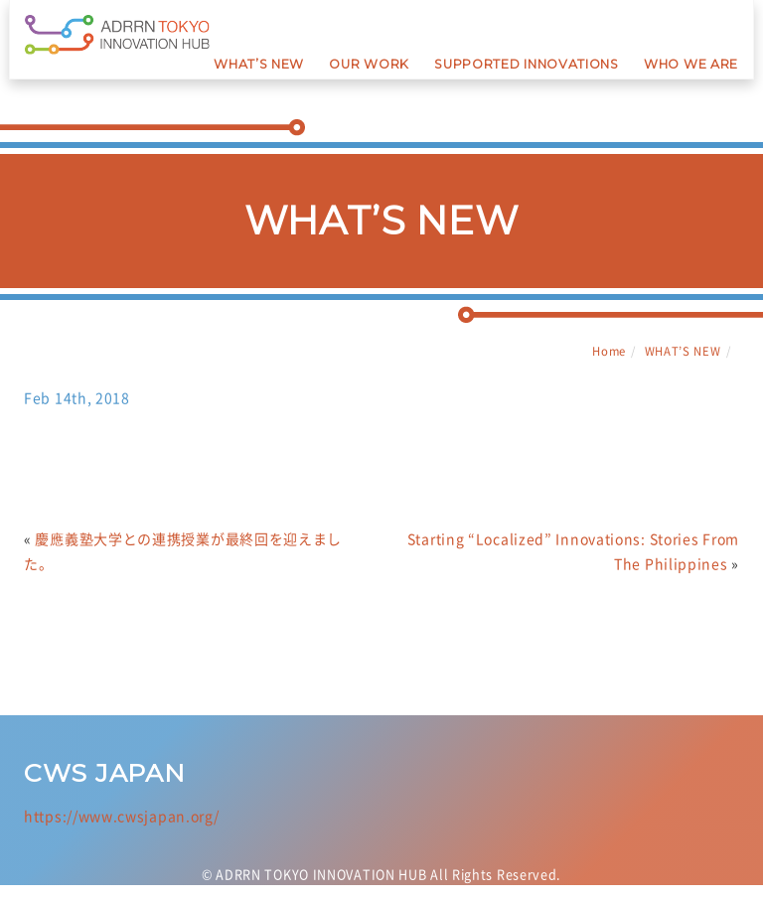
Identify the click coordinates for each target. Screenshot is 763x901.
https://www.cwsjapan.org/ (122, 825)
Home (609, 351)
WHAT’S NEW (683, 351)
